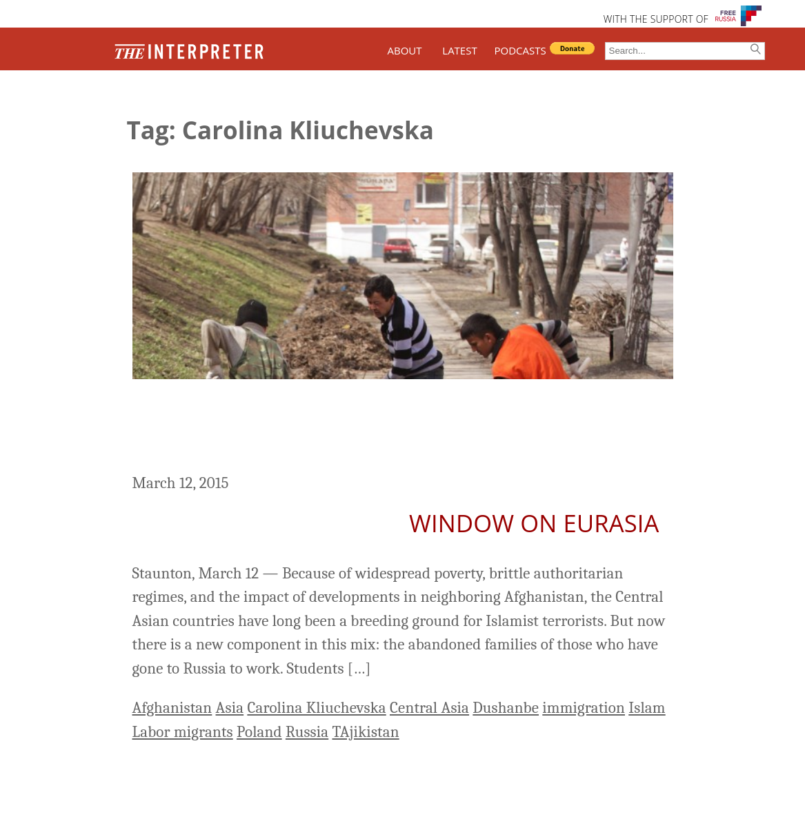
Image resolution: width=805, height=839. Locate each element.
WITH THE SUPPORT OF (656, 19)
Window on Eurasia (534, 523)
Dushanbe (506, 707)
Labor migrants (182, 731)
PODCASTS (520, 50)
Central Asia (429, 707)
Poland (259, 731)
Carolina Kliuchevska (316, 707)
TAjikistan (365, 731)
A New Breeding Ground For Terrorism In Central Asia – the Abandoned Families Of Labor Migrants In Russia (386, 428)
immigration (583, 707)
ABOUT (404, 50)
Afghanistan (172, 707)
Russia (307, 731)
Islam (646, 707)
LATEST (459, 50)
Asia (230, 707)
